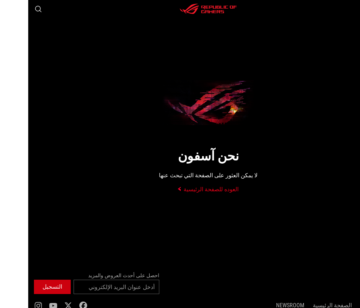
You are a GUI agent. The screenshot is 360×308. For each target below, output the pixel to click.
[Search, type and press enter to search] (10, 9)
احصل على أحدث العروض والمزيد (95, 275)
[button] (350, 9)
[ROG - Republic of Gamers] (180, 9)
